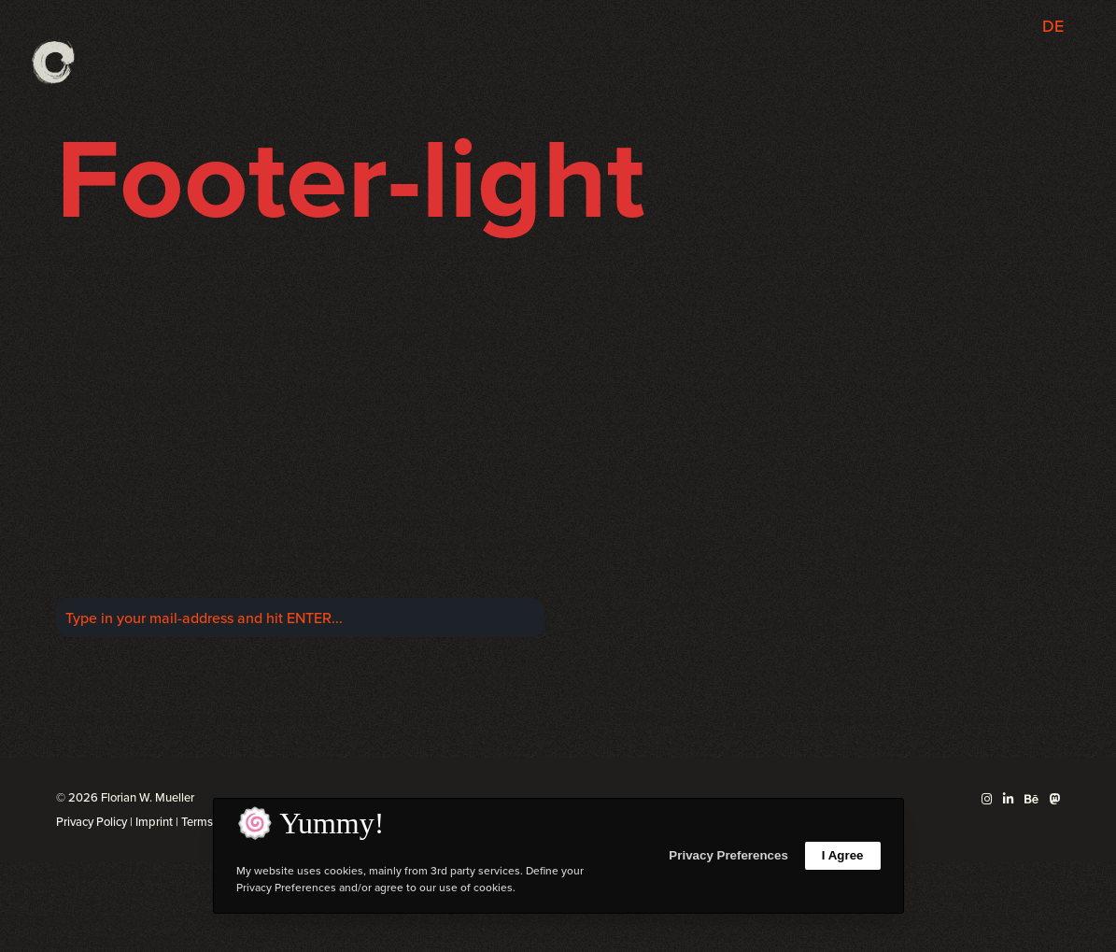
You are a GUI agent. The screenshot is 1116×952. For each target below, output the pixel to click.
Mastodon (683, 564)
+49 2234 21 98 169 (995, 522)
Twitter (693, 542)
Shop (871, 647)
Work (871, 522)
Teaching (858, 584)
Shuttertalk (852, 606)
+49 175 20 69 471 (999, 542)
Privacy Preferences (728, 855)
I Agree (843, 855)
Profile (867, 542)
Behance (686, 606)
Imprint (154, 822)
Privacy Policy (91, 822)
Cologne (164, 718)
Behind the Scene (829, 626)
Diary (871, 564)
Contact (862, 668)
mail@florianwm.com (992, 564)
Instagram (683, 522)
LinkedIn (688, 584)
